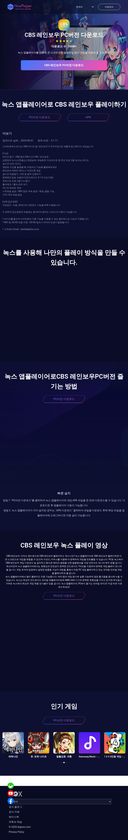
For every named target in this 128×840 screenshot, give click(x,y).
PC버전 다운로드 (39, 117)
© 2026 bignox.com (20, 826)
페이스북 (14, 816)
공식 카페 (14, 811)
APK (88, 117)
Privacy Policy (16, 831)
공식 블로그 (15, 806)
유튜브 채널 (15, 821)
